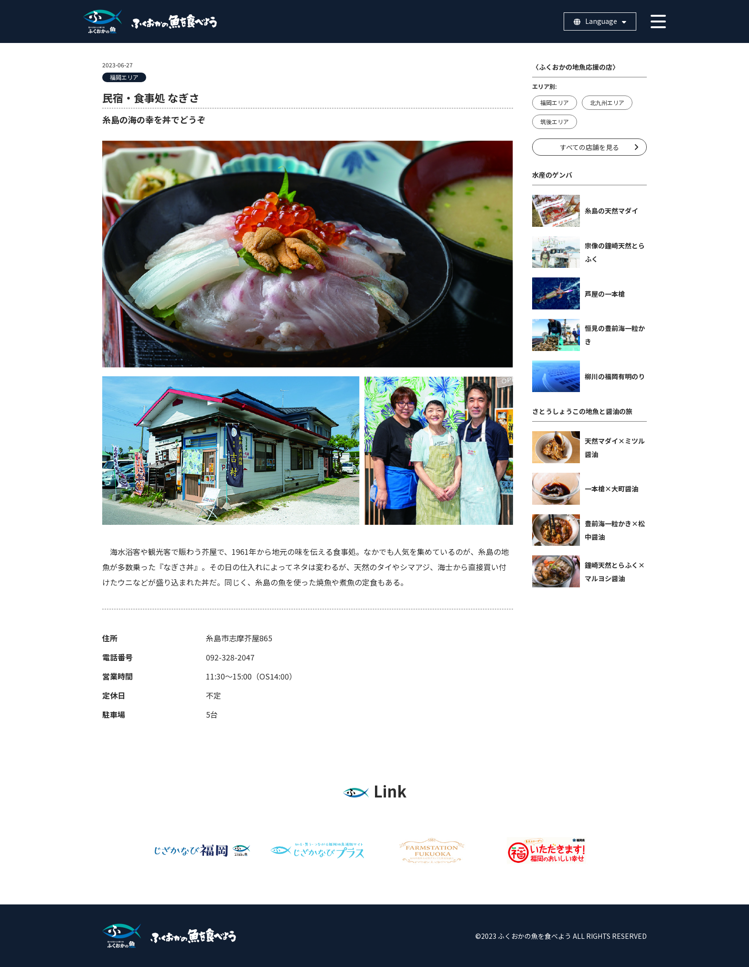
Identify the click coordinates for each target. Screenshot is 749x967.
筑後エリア (554, 121)
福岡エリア (124, 77)
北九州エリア (607, 102)
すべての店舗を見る (589, 147)
